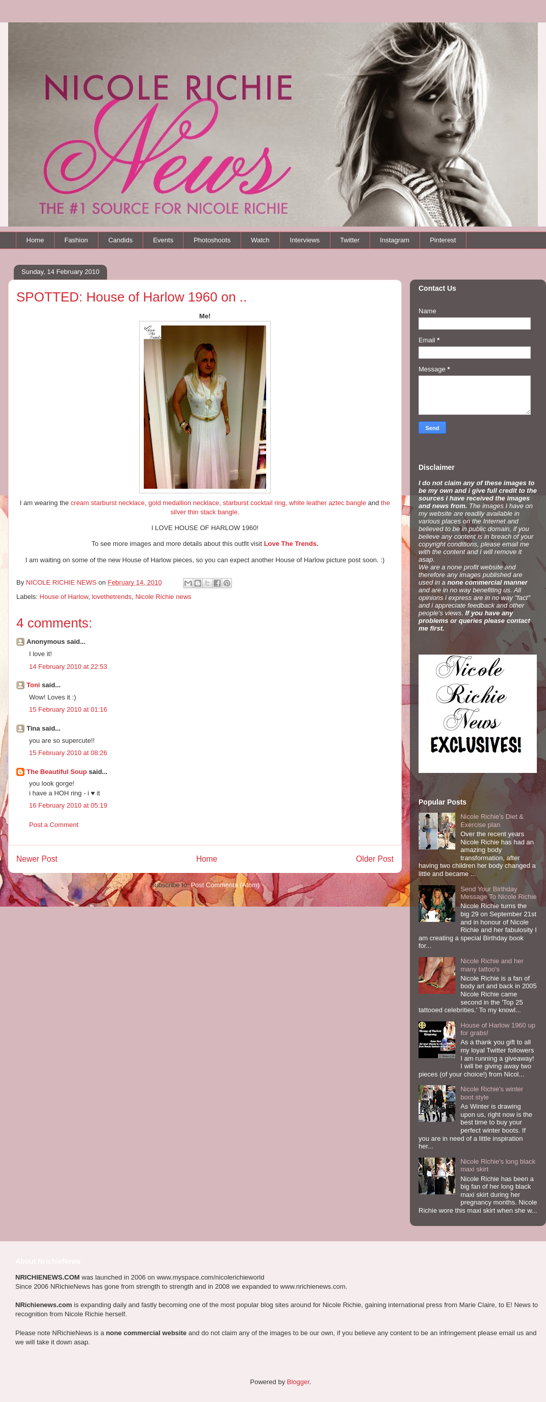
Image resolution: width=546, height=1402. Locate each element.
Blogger (298, 1382)
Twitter (349, 240)
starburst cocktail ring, (255, 503)
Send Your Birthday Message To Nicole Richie (498, 893)
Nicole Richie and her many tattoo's (492, 965)
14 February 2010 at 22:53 (68, 666)
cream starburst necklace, (109, 503)
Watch (260, 240)
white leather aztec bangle (327, 503)
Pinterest (443, 240)
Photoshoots (212, 240)
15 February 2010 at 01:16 (68, 709)
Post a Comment (54, 825)
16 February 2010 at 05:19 (68, 805)
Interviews (305, 240)
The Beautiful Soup (57, 771)
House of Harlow (64, 596)
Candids (120, 240)
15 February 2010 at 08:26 (68, 753)
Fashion (76, 240)
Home (35, 240)
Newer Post (37, 859)
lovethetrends (112, 596)
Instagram (394, 240)
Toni (33, 685)
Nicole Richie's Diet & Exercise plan (492, 821)
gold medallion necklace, (184, 503)
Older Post (375, 859)
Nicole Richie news (163, 596)
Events (163, 240)
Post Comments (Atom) (225, 885)
